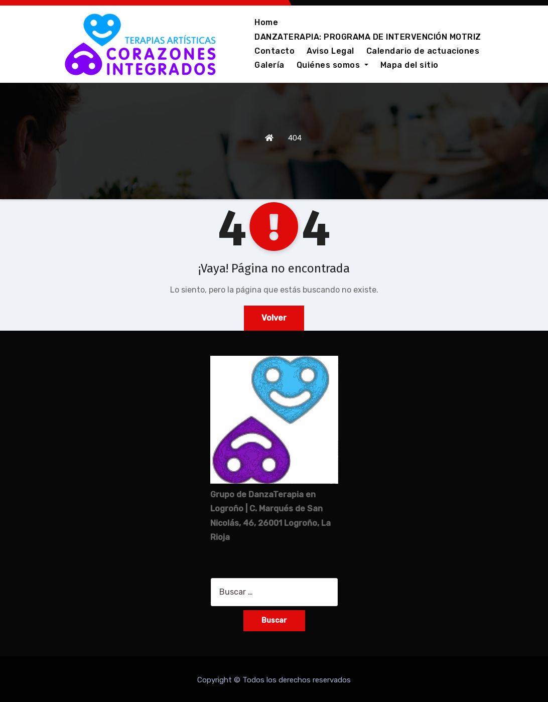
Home (266, 22)
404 (295, 138)
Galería (269, 65)
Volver (274, 318)
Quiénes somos (332, 65)
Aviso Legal (330, 51)
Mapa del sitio (409, 65)
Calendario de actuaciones (423, 51)
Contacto (274, 51)
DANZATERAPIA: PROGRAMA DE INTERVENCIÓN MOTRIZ (367, 37)
